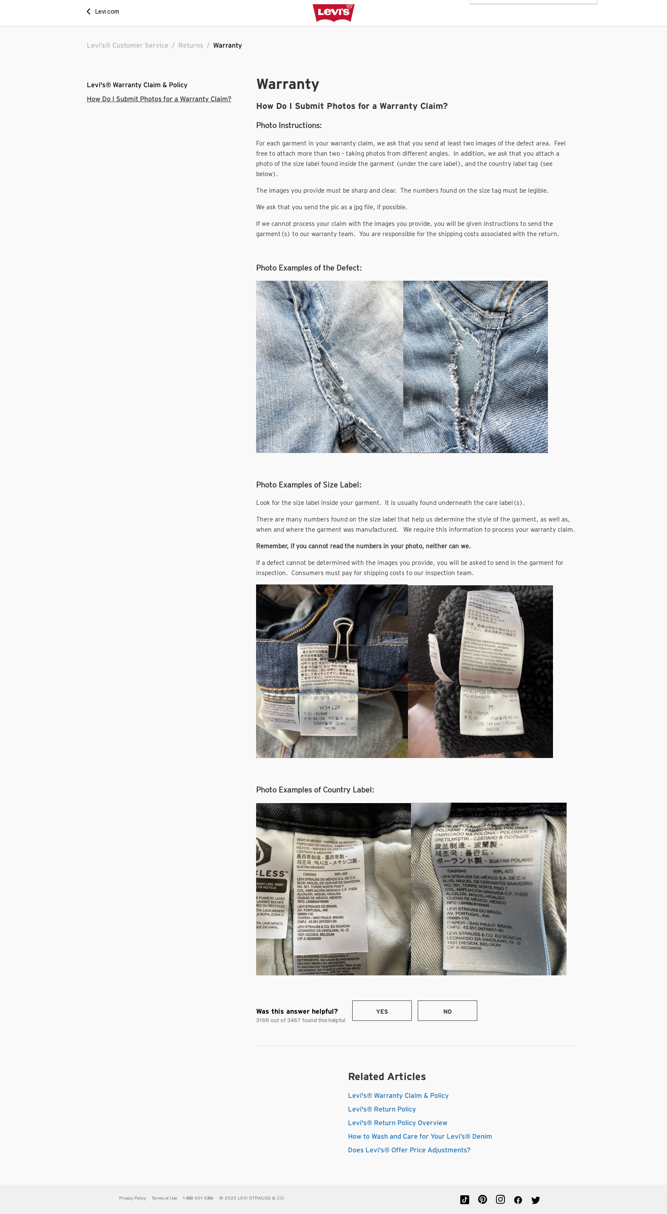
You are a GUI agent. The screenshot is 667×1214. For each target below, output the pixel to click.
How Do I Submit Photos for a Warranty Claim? (159, 99)
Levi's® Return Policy (382, 1109)
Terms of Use (164, 1198)
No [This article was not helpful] (447, 1012)
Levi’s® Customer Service (127, 45)
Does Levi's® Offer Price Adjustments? (409, 1150)
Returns (190, 45)
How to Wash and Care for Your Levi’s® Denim (420, 1136)
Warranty (227, 45)
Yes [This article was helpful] (382, 1012)
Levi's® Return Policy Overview (398, 1123)
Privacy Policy (132, 1198)
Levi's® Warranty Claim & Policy (137, 85)
